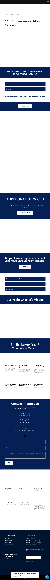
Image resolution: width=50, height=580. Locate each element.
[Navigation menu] (48, 2)
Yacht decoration (8, 542)
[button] (25, 84)
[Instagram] (32, 561)
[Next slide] (47, 44)
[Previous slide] (2, 44)
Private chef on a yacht (9, 544)
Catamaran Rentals (8, 540)
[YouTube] (29, 561)
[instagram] (25, 436)
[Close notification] (37, 573)
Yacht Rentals (7, 538)
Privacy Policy (7, 558)
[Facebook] (27, 561)
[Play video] (25, 320)
